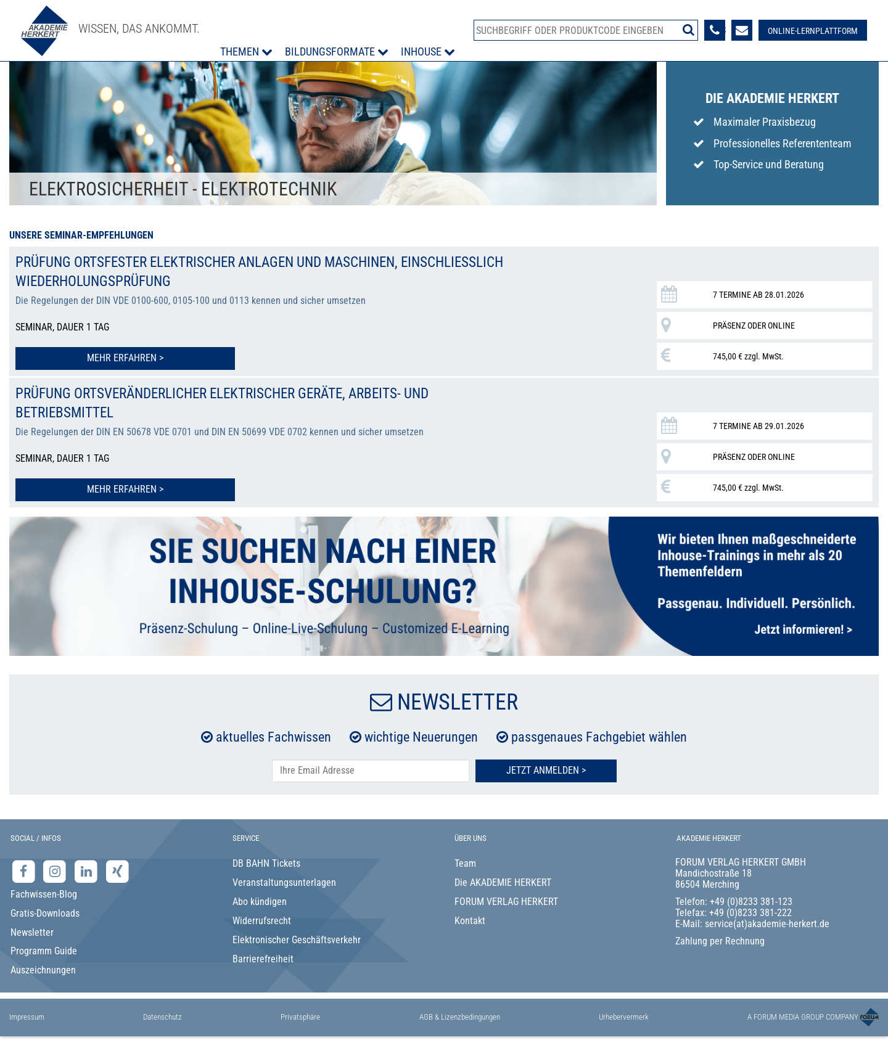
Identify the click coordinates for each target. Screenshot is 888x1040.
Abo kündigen (259, 899)
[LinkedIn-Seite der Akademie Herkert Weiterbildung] (87, 869)
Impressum (26, 1014)
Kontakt (469, 918)
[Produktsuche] (585, 30)
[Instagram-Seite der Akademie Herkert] (56, 869)
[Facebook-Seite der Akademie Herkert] (25, 869)
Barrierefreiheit (263, 956)
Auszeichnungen (43, 967)
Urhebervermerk (624, 1014)
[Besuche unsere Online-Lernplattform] (812, 30)
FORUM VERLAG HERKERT (506, 899)
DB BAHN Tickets (266, 861)
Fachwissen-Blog (43, 892)
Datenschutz (162, 1014)
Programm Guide (43, 948)
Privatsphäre (300, 1014)
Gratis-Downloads (45, 911)
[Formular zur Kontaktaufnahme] (741, 30)
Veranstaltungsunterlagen (284, 880)
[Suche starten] (687, 29)
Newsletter (32, 930)
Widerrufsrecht (261, 918)
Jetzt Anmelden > (546, 768)
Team (465, 861)
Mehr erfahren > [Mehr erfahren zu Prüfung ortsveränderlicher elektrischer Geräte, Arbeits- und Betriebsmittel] (98, 487)
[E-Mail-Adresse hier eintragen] (370, 768)
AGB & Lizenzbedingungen (459, 1014)
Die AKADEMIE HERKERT (502, 880)
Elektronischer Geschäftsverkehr (296, 937)
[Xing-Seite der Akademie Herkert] (117, 869)
